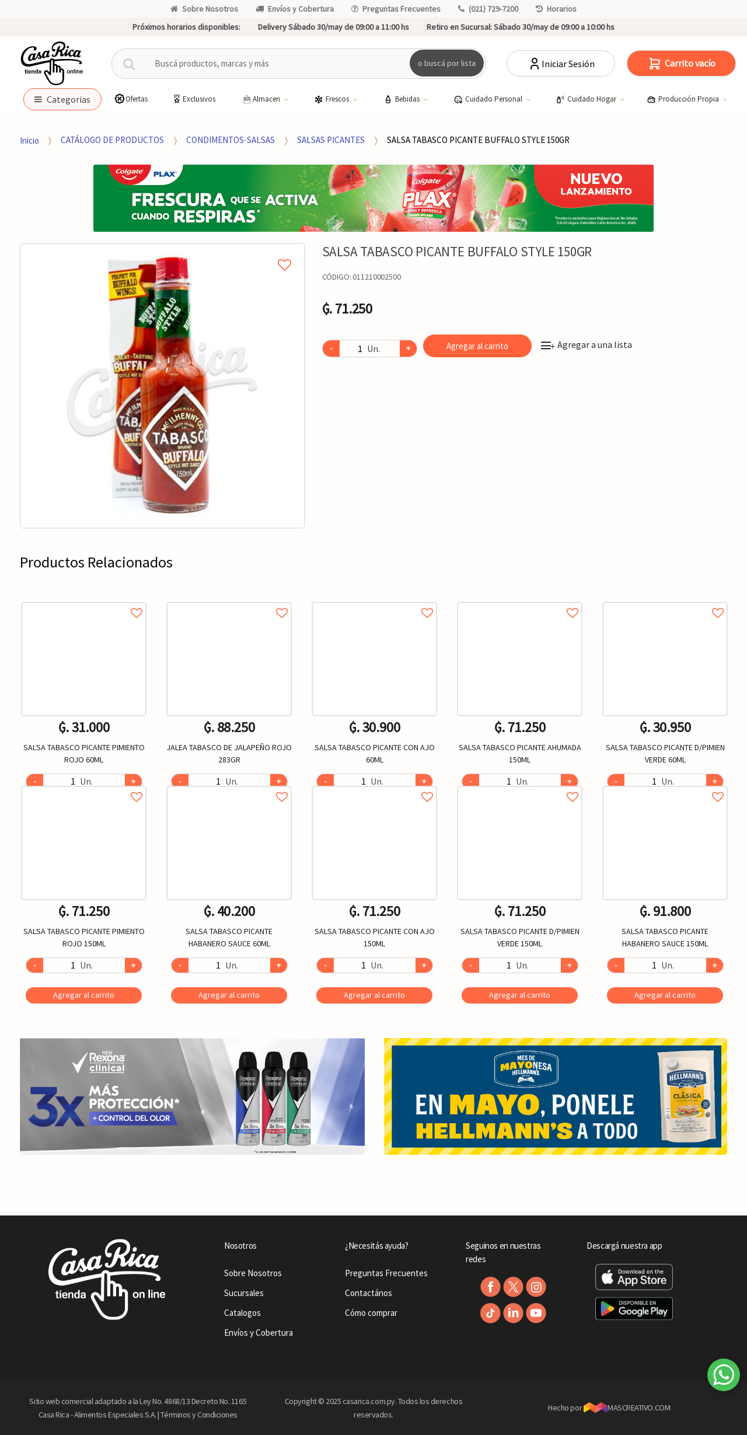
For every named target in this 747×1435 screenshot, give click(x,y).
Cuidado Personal (488, 99)
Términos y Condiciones (199, 1414)
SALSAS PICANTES (331, 139)
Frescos (332, 99)
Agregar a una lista (586, 344)
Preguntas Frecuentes (396, 9)
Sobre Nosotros (204, 9)
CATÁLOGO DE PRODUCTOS (112, 139)
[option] (162, 386)
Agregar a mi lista (161, 251)
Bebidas (402, 99)
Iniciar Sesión (561, 64)
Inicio (29, 139)
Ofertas (131, 98)
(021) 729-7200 (488, 9)
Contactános (368, 1292)
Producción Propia (684, 99)
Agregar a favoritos (83, 600)
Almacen (261, 99)
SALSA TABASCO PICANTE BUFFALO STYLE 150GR (478, 139)
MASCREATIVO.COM (627, 1407)
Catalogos (242, 1312)
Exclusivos (193, 98)
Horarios (556, 9)
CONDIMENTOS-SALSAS (230, 139)
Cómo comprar (371, 1312)
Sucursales (244, 1292)
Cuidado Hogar (587, 99)
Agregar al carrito (477, 345)
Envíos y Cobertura (295, 9)
